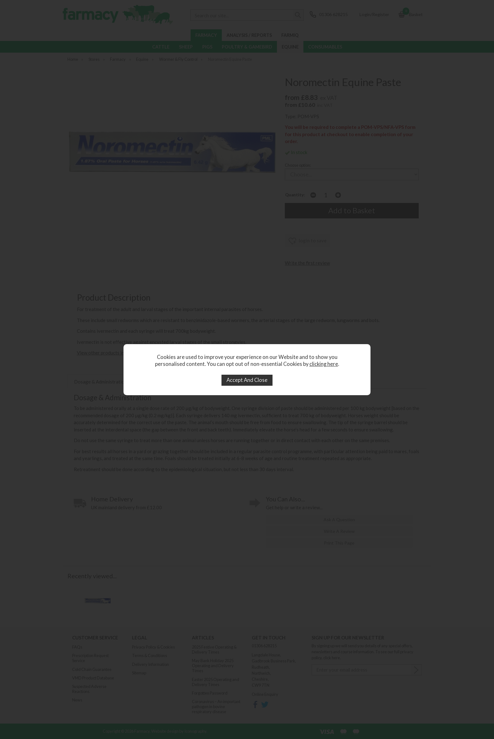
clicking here (323, 364)
